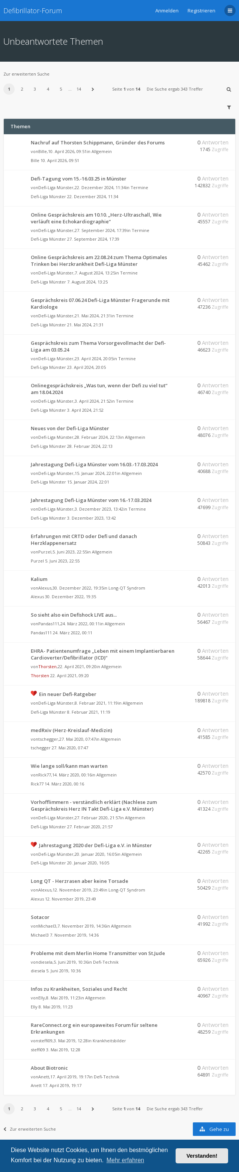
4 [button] (48, 89)
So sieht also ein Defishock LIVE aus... (74, 614)
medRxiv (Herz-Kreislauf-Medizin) (71, 730)
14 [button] (79, 89)
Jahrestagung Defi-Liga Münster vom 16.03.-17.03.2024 (94, 464)
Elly (41, 998)
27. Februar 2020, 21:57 (90, 826)
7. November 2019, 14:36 (74, 935)
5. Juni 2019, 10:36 (63, 970)
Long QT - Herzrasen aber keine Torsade (79, 881)
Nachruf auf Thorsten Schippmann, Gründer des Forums (98, 142)
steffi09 (45, 1040)
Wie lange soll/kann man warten (69, 766)
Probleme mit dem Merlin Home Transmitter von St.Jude (98, 953)
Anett (43, 1077)
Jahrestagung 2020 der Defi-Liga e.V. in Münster (95, 845)
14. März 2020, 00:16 (64, 784)
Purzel (44, 552)
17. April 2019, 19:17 (62, 1085)
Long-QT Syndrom (126, 588)
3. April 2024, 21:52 (85, 410)
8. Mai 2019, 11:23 (56, 1007)
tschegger (48, 739)
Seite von (126, 89)
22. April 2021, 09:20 (69, 675)
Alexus (44, 588)
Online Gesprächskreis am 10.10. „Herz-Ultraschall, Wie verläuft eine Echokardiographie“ (96, 218)
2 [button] (22, 89)
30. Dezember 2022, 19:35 (70, 596)
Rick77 (44, 775)
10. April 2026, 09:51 (60, 160)
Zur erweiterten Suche (26, 74)
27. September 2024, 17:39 (93, 239)
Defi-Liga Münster (56, 187)
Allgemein (102, 151)
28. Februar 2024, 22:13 (90, 446)
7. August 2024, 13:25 (87, 282)
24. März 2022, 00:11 (72, 632)
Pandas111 (48, 623)
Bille (42, 151)
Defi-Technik (106, 962)
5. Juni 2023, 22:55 (62, 561)
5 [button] (61, 89)
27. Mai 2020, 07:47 (70, 748)
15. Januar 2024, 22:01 (88, 482)
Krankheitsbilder (109, 1040)
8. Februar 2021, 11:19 (88, 712)
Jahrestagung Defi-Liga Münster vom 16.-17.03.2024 (91, 500)
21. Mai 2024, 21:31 (85, 324)
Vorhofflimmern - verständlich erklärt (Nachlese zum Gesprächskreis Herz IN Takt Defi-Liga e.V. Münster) (94, 805)
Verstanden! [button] (201, 1156)
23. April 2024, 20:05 (86, 367)
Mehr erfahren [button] (125, 1160)
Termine (139, 187)
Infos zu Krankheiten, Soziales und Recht (79, 989)
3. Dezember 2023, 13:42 (91, 518)
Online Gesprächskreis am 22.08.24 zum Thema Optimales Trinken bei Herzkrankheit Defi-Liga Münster (99, 260)
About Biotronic (49, 1067)
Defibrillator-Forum (32, 10)
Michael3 (47, 926)
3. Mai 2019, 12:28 (63, 1049)
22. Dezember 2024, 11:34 (92, 196)
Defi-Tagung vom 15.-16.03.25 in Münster (78, 178)
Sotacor (40, 917)
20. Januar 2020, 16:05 (88, 863)
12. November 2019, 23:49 (70, 899)
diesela (45, 962)
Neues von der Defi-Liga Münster (70, 428)
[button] (93, 89)
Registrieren (201, 10)
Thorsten (47, 666)
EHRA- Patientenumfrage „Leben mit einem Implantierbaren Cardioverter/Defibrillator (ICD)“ (102, 654)
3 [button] (35, 89)
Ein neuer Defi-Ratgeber (67, 694)
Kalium (39, 579)
